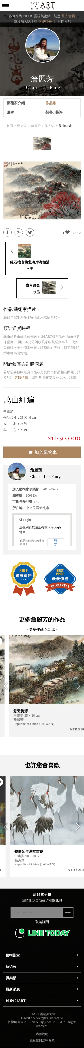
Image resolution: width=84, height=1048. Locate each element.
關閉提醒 (64, 21)
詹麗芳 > (37, 126)
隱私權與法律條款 (42, 1041)
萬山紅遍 (65, 126)
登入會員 (68, 16)
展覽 (10, 112)
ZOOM (77, 233)
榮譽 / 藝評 (53, 112)
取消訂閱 (42, 923)
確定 (55, 542)
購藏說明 (42, 1035)
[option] (42, 144)
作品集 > (51, 126)
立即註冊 (45, 21)
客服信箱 (21, 377)
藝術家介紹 (16, 103)
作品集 (50, 103)
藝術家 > (23, 126)
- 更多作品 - (42, 629)
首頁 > (11, 126)
